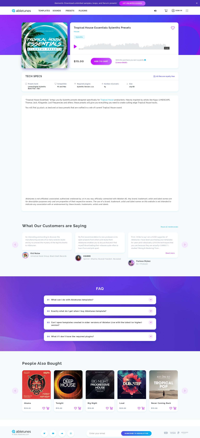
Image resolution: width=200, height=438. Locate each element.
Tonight (59, 403)
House (76, 32)
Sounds (57, 11)
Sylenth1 (79, 37)
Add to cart (101, 61)
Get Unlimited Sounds (132, 3)
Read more (170, 253)
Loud (121, 403)
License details (121, 63)
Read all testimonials (169, 227)
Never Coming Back (161, 403)
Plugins (83, 11)
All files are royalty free (164, 76)
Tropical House (107, 100)
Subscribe (136, 433)
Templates (44, 11)
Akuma (27, 403)
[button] (185, 244)
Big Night (92, 403)
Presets (70, 11)
